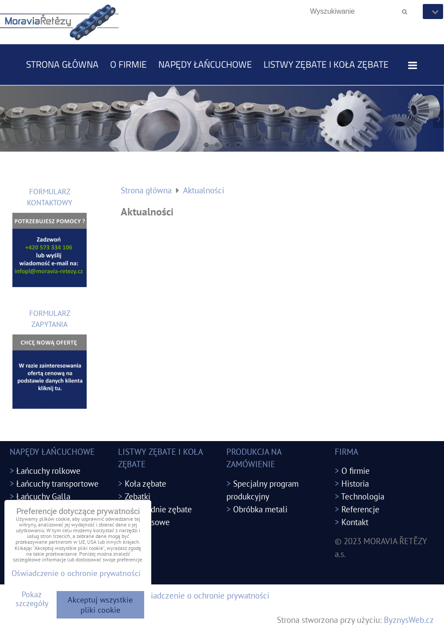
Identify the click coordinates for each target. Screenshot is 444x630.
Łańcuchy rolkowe (48, 470)
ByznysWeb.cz (409, 619)
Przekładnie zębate (158, 509)
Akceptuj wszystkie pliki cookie (100, 605)
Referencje (360, 509)
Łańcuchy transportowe (57, 483)
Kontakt (354, 521)
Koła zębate (145, 483)
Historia (355, 483)
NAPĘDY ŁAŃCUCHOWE (205, 64)
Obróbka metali (260, 509)
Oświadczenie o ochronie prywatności (202, 595)
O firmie (128, 64)
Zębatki (137, 496)
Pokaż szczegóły (31, 599)
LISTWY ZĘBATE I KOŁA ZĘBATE (326, 64)
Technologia (362, 496)
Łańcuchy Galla (43, 496)
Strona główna (62, 64)
